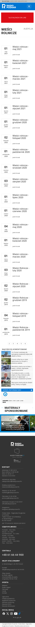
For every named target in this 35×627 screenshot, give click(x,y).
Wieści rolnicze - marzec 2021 (21, 77)
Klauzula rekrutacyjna (8, 606)
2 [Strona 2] (9, 344)
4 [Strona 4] (17, 344)
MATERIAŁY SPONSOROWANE (16, 409)
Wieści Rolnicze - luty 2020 (21, 269)
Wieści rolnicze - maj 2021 (21, 48)
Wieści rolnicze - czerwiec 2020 (21, 210)
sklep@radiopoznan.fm (9, 569)
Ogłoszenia (5, 597)
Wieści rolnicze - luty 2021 (21, 91)
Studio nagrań (6, 587)
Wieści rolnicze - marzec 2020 (21, 255)
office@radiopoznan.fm (9, 504)
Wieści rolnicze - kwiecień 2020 (21, 239)
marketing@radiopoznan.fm (10, 492)
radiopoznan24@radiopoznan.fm (12, 481)
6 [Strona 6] (25, 344)
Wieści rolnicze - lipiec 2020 (21, 196)
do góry (17, 617)
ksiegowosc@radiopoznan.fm (11, 509)
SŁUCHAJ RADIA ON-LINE (17, 18)
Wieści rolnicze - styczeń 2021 (21, 107)
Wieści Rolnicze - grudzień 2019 (21, 299)
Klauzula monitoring (8, 602)
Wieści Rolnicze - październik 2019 (21, 328)
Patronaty (5, 589)
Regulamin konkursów (8, 600)
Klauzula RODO (6, 604)
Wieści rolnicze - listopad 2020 (21, 136)
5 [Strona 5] (21, 344)
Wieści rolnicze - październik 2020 (21, 150)
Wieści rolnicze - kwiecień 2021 (21, 61)
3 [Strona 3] (13, 344)
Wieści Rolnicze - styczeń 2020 (21, 285)
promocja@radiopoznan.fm (10, 498)
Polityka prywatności (8, 598)
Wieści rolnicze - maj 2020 (21, 225)
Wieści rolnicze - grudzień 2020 (21, 121)
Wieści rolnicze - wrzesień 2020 (21, 166)
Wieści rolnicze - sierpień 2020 (21, 180)
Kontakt (4, 593)
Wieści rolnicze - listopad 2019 (21, 314)
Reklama (4, 585)
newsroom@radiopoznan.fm (10, 487)
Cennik (4, 591)
